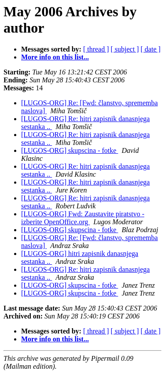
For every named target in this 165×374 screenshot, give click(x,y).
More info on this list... (55, 57)
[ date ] (151, 49)
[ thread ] (96, 49)
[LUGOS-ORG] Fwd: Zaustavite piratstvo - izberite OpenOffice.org (82, 218)
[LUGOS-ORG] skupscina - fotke (69, 150)
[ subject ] (125, 49)
